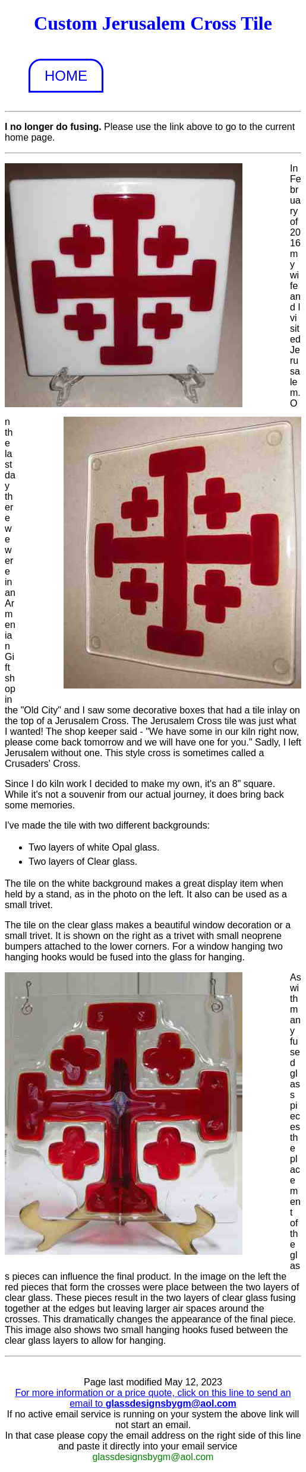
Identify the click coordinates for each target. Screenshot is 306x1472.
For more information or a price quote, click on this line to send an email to (153, 1398)
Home (66, 76)
